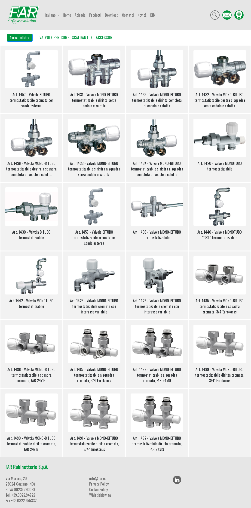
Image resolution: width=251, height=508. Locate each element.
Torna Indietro (20, 37)
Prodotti (95, 15)
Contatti (128, 15)
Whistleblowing (100, 495)
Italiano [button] (50, 15)
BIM (153, 15)
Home (67, 15)
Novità (142, 15)
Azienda (80, 15)
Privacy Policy (99, 484)
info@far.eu (97, 478)
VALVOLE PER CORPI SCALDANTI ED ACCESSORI (77, 37)
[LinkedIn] (177, 480)
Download (111, 15)
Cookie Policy (98, 489)
